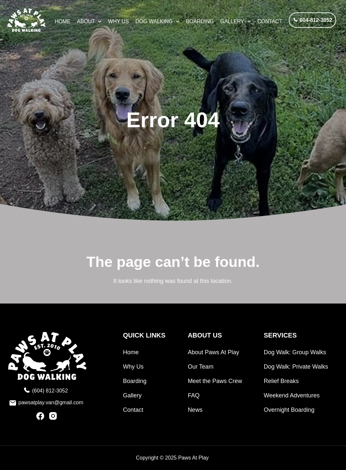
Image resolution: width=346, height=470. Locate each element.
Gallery (235, 22)
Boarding (200, 21)
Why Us (118, 21)
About (89, 22)
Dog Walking (157, 22)
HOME (62, 21)
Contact (269, 21)
